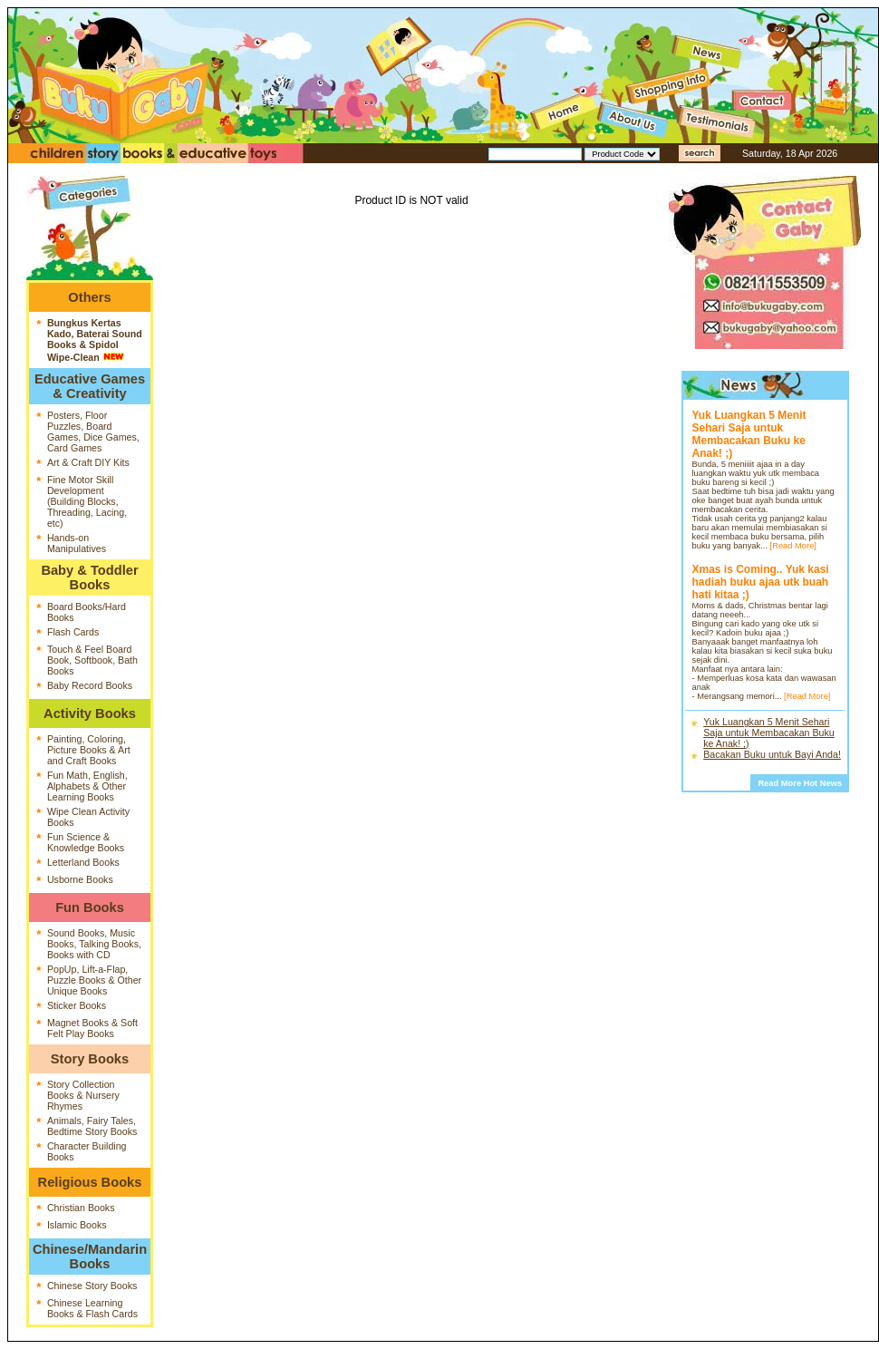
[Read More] (793, 545)
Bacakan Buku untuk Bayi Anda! (772, 754)
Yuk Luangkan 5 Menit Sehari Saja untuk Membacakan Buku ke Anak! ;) (769, 732)
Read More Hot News (800, 783)
